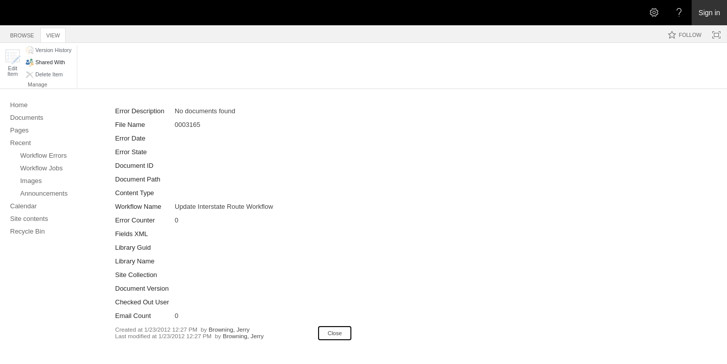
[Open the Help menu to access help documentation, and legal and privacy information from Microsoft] (679, 12)
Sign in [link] (709, 13)
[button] (12, 63)
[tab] (22, 33)
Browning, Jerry (229, 329)
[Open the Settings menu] (653, 12)
